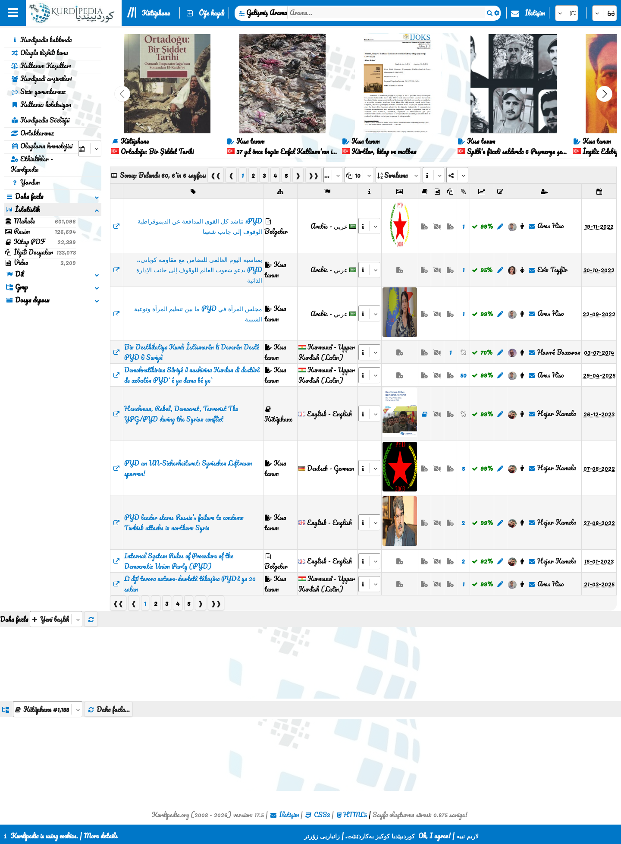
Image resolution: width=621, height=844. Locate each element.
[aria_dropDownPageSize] (359, 175)
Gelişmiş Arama (266, 12)
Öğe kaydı (211, 13)
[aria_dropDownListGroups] (47, 709)
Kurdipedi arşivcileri (41, 78)
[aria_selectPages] (333, 175)
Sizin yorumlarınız (38, 91)
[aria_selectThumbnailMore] (56, 619)
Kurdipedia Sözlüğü (40, 120)
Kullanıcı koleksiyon (41, 104)
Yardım (25, 182)
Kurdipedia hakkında (41, 40)
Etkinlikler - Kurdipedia (32, 164)
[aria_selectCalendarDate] (89, 148)
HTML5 (355, 814)
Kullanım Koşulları (41, 65)
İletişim (535, 13)
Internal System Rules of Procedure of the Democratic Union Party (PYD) (178, 561)
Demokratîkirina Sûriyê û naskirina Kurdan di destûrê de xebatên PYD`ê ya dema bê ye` (192, 375)
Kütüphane (156, 13)
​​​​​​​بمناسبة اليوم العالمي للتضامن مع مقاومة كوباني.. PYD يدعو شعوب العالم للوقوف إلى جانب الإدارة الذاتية (199, 269)
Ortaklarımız (32, 133)
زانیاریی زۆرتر (322, 836)
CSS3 (322, 814)
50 (463, 375)
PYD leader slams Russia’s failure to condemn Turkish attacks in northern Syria (184, 522)
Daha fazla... (108, 709)
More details (101, 836)
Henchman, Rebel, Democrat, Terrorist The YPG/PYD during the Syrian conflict (181, 413)
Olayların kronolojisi (41, 146)
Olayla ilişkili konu (39, 52)
